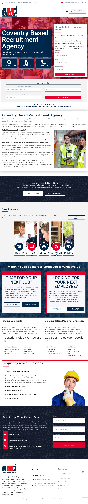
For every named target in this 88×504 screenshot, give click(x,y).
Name (57, 52)
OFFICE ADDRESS (14, 444)
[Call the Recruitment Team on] (5, 434)
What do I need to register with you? (18, 371)
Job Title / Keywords (24, 87)
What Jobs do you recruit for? (16, 386)
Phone (57, 59)
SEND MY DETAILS (70, 74)
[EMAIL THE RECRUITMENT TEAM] (5, 440)
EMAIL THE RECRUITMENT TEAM (18, 438)
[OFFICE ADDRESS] (5, 446)
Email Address (59, 66)
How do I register (12, 398)
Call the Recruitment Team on (19, 432)
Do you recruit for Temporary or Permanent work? (22, 394)
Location (24, 94)
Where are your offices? (14, 390)
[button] (26, 372)
